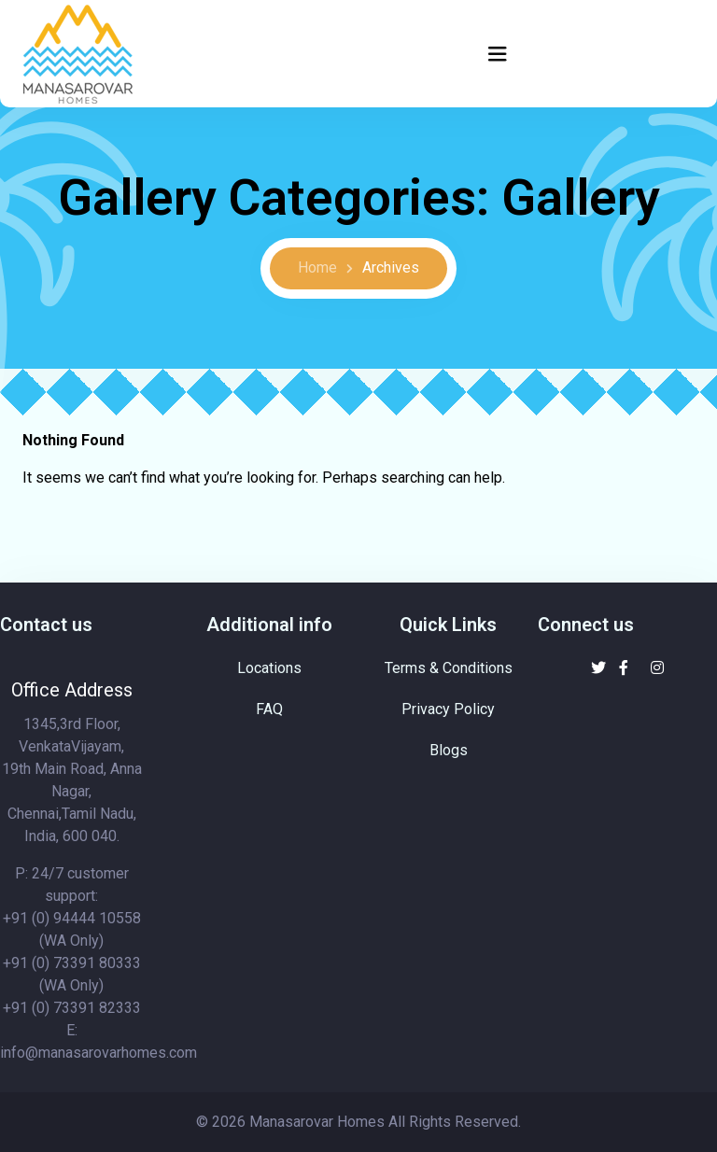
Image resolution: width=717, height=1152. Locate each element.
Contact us (46, 624)
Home (317, 267)
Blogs (448, 750)
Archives (390, 267)
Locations (269, 668)
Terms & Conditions (449, 668)
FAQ (269, 709)
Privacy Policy (448, 709)
